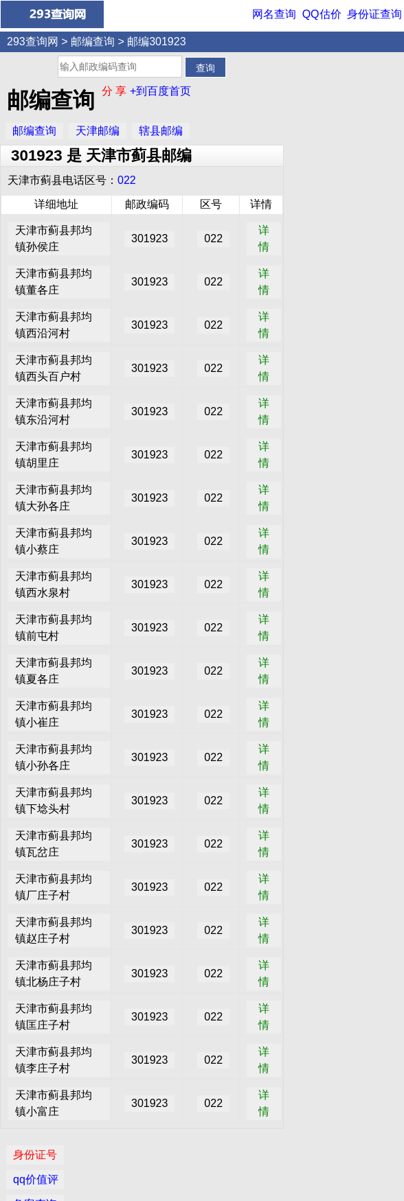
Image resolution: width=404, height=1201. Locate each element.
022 (126, 180)
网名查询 (274, 14)
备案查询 (318, 127)
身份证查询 (374, 14)
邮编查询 (93, 41)
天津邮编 (98, 131)
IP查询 (312, 152)
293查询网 (32, 41)
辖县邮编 (161, 131)
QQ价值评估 (207, 1155)
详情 (263, 238)
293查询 (209, 1181)
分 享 (116, 91)
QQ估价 (321, 14)
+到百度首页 (160, 91)
